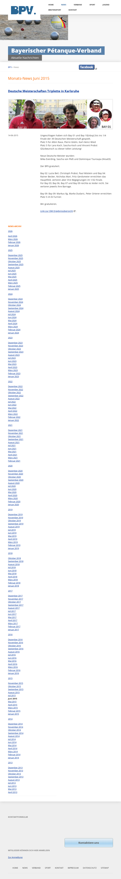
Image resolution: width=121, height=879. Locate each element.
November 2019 (15, 517)
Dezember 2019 (15, 514)
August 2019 (14, 526)
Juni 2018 (12, 570)
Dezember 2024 (15, 298)
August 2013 (14, 779)
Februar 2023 (14, 373)
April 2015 (12, 704)
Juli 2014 (12, 739)
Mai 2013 (12, 789)
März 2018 (13, 579)
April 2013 (12, 792)
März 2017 (13, 623)
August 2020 (14, 483)
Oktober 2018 (14, 558)
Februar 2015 (14, 710)
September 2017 (15, 605)
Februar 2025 (14, 286)
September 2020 (15, 479)
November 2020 (15, 473)
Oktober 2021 (14, 436)
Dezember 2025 (15, 255)
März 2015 (13, 707)
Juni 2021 (12, 448)
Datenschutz (90, 868)
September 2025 (15, 264)
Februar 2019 (14, 545)
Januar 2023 (13, 376)
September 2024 (15, 308)
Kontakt (73, 10)
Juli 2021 (12, 445)
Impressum (73, 868)
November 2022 (15, 389)
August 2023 (14, 355)
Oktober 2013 (14, 773)
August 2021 (14, 442)
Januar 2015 (13, 713)
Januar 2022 (13, 420)
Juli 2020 (12, 486)
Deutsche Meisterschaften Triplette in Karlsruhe (43, 91)
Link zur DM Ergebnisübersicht (56, 211)
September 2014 (15, 733)
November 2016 (15, 642)
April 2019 (12, 539)
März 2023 (13, 370)
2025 (10, 250)
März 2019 (13, 542)
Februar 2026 (14, 242)
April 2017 (12, 620)
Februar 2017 (14, 626)
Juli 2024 (12, 314)
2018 (10, 553)
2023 (10, 337)
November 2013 (15, 770)
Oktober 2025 (14, 261)
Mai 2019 (12, 536)
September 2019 (15, 523)
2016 (10, 634)
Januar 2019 (13, 548)
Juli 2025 (12, 270)
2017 (10, 590)
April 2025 (12, 279)
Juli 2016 (12, 654)
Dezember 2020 (15, 470)
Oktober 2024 (14, 305)
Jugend (106, 4)
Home (51, 4)
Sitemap (105, 868)
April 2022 (12, 410)
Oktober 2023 (14, 348)
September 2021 (15, 439)
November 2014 (15, 727)
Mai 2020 (12, 492)
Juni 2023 (12, 361)
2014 (10, 719)
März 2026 (13, 239)
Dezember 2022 (15, 386)
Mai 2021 (12, 451)
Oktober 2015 (14, 686)
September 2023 (15, 351)
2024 (10, 294)
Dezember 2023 (15, 342)
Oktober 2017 (14, 601)
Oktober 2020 (14, 477)
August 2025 (14, 267)
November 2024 (15, 302)
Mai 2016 (12, 661)
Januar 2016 (13, 673)
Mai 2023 (12, 364)
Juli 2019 (12, 529)
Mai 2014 (12, 745)
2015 (10, 678)
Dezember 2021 (15, 430)
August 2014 (14, 736)
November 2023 (15, 345)
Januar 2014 (13, 757)
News (63, 4)
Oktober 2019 (14, 520)
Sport (92, 4)
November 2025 (15, 258)
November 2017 (15, 598)
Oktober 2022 (14, 392)
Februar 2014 (14, 754)
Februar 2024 (14, 329)
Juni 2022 (12, 404)
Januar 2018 (13, 585)
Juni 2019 (12, 532)
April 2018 (12, 576)
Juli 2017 (12, 611)
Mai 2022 (12, 407)
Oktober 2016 (14, 645)
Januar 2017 (13, 629)
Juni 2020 (12, 489)
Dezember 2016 (15, 639)
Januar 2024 (13, 332)
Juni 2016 (12, 658)
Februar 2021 (14, 460)
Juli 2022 (12, 401)
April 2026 (12, 236)
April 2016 (12, 664)
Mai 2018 (12, 573)
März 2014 (13, 751)
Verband (78, 4)
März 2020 (13, 498)
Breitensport (54, 10)
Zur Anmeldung (15, 857)
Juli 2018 (12, 567)
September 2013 (15, 776)
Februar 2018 (14, 582)
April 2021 (12, 454)
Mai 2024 (12, 320)
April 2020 (12, 495)
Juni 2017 (12, 614)
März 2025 (13, 282)
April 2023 (12, 367)
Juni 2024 (12, 317)
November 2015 (15, 683)
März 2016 (13, 667)
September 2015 (15, 689)
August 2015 (14, 692)
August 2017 (14, 608)
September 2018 (15, 561)
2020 (10, 465)
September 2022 (15, 395)
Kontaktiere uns (88, 842)
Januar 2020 (13, 504)
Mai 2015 (12, 701)
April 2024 (12, 323)
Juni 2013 (12, 786)
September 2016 (15, 648)
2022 (10, 381)
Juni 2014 (12, 742)
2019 (10, 509)
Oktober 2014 (14, 730)
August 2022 (14, 398)
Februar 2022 (14, 417)
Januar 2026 (13, 245)
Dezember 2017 (15, 595)
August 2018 (14, 564)
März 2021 (13, 457)
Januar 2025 (13, 289)
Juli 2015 (12, 695)
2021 (10, 425)
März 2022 (13, 414)
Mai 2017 (12, 617)
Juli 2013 (12, 782)
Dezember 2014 (15, 723)
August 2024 (14, 311)
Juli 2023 (12, 358)
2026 (10, 231)
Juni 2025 (12, 273)
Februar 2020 (14, 501)
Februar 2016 (14, 670)
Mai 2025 (12, 276)
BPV (10, 67)
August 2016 (14, 651)
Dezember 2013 (15, 767)
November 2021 (15, 433)
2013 (10, 762)
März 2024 (13, 326)
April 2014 (12, 748)
